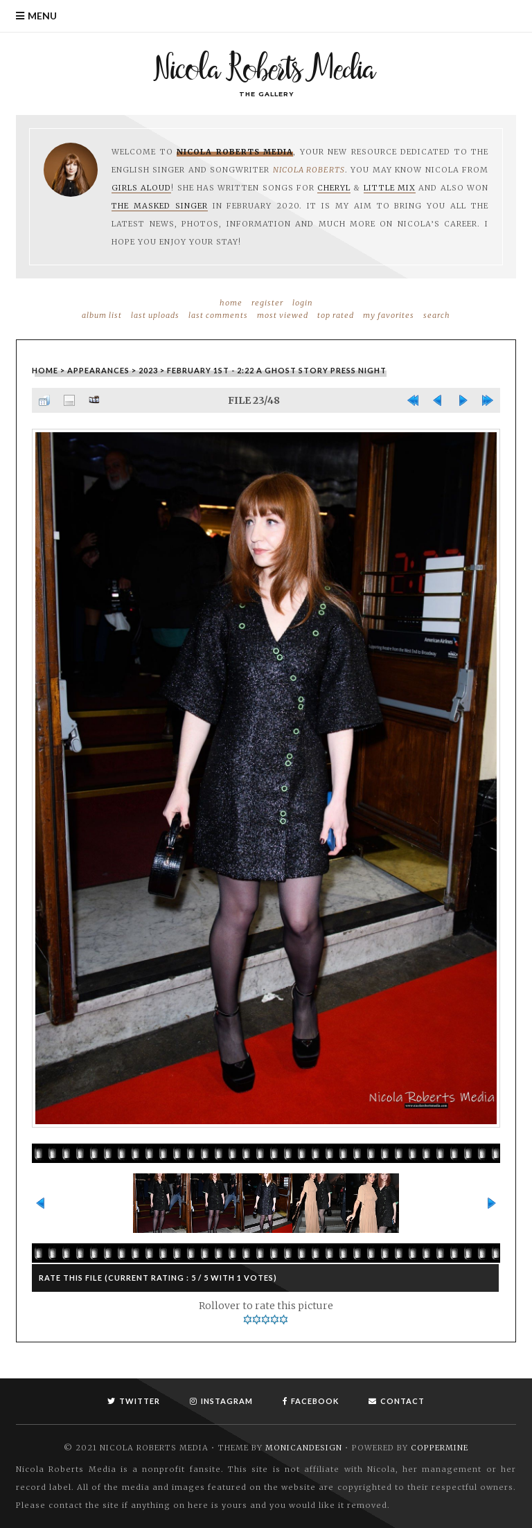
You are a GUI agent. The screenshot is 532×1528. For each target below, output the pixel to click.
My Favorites (388, 315)
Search (436, 315)
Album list (102, 315)
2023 (148, 370)
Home (231, 303)
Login (302, 303)
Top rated (335, 315)
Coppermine (439, 1448)
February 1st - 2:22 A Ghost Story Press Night (277, 370)
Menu (42, 15)
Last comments (218, 315)
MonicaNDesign (303, 1448)
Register (267, 303)
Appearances (98, 370)
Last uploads (155, 315)
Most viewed (282, 315)
